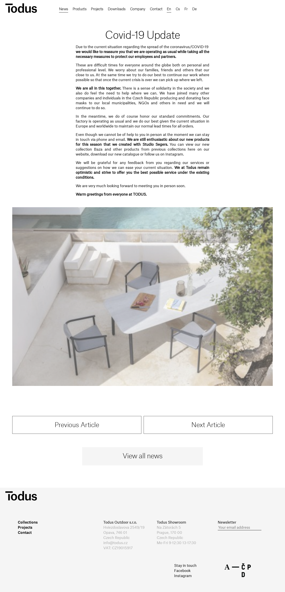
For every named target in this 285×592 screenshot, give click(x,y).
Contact (160, 9)
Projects (98, 9)
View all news (142, 456)
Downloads (119, 9)
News (63, 9)
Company (141, 9)
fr (236, 9)
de (246, 9)
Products (80, 9)
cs (228, 9)
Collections (28, 522)
